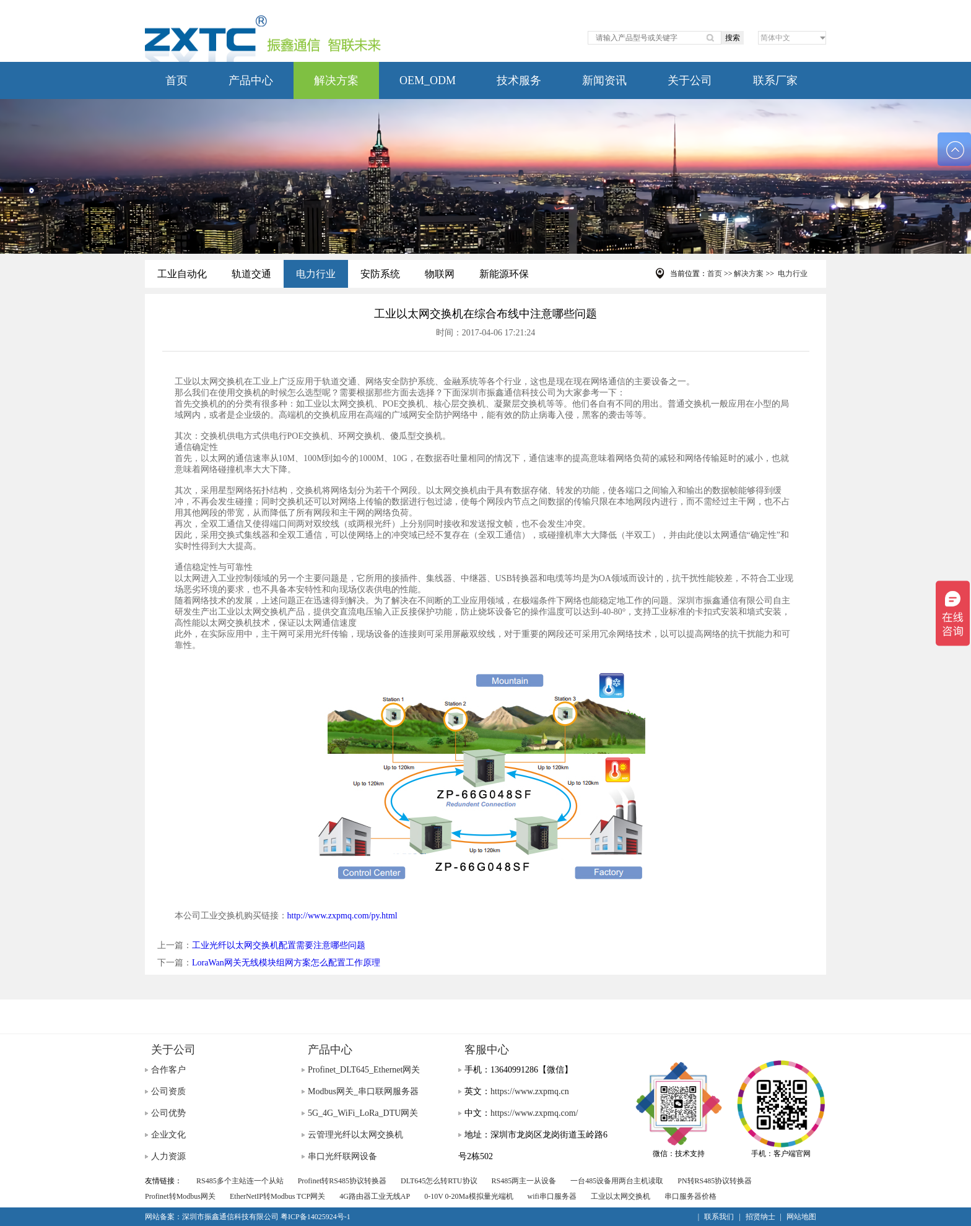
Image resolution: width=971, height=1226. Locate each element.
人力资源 (168, 1156)
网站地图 (801, 1216)
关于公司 (690, 80)
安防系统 (380, 274)
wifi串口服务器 (552, 1196)
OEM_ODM (427, 80)
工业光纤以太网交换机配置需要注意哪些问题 (278, 945)
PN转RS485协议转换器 (714, 1180)
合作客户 (168, 1069)
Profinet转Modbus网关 (180, 1196)
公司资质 (168, 1091)
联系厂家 (775, 80)
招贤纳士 (760, 1216)
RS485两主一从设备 (524, 1180)
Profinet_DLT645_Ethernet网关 (364, 1069)
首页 (176, 80)
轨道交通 (251, 274)
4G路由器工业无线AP (374, 1196)
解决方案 (336, 80)
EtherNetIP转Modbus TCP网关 (277, 1196)
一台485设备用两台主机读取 (616, 1180)
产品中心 (251, 80)
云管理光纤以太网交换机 (355, 1134)
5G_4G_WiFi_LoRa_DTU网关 (363, 1113)
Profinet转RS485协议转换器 (342, 1180)
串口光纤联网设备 (342, 1156)
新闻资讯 (604, 80)
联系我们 (719, 1216)
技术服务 (519, 80)
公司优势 (168, 1113)
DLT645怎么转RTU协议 (439, 1180)
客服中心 (486, 1049)
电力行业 (316, 274)
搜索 (732, 37)
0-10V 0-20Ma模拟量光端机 (468, 1196)
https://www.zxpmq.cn (529, 1091)
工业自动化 (182, 274)
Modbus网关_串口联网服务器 (363, 1091)
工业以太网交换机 (620, 1196)
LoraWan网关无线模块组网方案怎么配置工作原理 (286, 962)
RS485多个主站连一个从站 (240, 1180)
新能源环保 (504, 274)
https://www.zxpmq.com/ (534, 1113)
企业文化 (168, 1134)
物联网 (440, 274)
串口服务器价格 (690, 1196)
